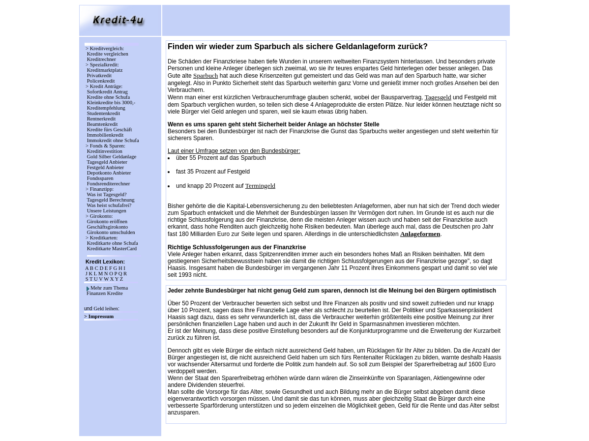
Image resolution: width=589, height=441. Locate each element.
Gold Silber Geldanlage (112, 156)
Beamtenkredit (102, 124)
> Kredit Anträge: (104, 86)
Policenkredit (101, 81)
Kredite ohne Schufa (108, 97)
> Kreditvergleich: (105, 48)
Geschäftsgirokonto (107, 227)
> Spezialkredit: (102, 64)
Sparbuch (205, 75)
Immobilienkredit (105, 135)
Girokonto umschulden (111, 232)
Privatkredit (99, 75)
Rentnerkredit (101, 118)
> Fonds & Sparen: (105, 145)
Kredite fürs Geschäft (109, 129)
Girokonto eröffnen (107, 221)
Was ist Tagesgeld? (107, 194)
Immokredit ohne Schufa (113, 140)
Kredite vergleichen (107, 54)
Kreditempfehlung (106, 108)
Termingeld (260, 185)
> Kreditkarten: (102, 237)
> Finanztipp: (100, 189)
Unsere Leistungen (107, 210)
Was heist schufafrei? (109, 205)
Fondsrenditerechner (108, 183)
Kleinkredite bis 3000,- (111, 102)
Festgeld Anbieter (105, 167)
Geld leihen (105, 308)
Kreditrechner (102, 59)
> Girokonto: (99, 216)
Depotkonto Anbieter (109, 173)
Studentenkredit (103, 113)
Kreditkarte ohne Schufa (112, 243)
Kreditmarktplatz (105, 70)
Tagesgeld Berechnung (111, 200)
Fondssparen (100, 178)
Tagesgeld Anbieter (107, 162)
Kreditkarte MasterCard (112, 248)
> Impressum (99, 316)
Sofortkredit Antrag (107, 91)
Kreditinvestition (105, 151)
